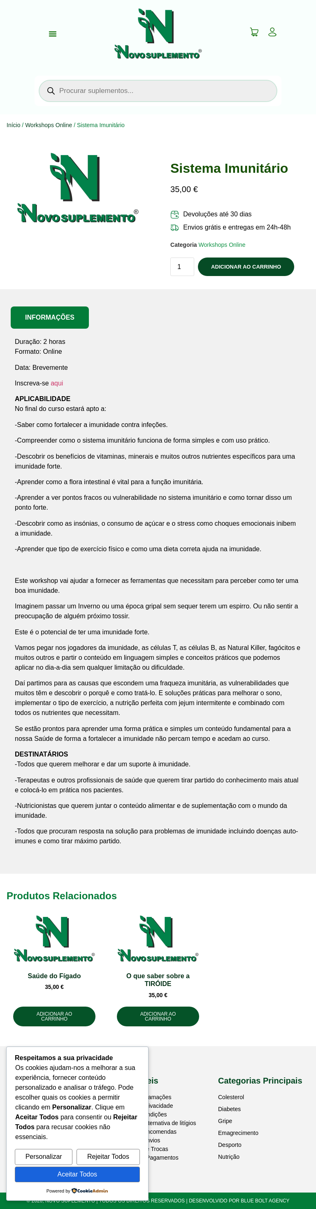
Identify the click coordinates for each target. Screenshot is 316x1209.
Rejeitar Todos (108, 1156)
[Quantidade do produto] (182, 267)
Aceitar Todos (77, 1174)
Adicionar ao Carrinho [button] (54, 1016)
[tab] (50, 317)
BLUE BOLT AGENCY (265, 1201)
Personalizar (44, 1156)
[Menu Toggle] (53, 34)
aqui (57, 383)
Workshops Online (48, 125)
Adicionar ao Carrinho (246, 267)
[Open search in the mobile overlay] (158, 91)
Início (13, 125)
